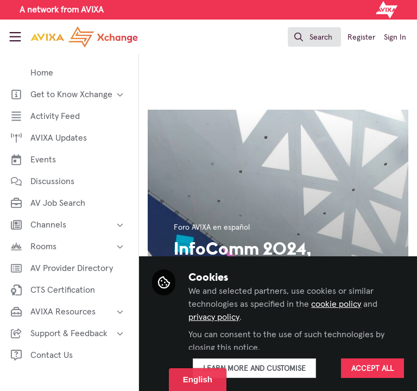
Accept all (372, 369)
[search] (314, 37)
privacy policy (213, 317)
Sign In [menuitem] (395, 37)
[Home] (68, 37)
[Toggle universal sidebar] (15, 37)
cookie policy (336, 304)
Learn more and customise (254, 369)
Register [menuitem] (361, 37)
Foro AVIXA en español (212, 227)
